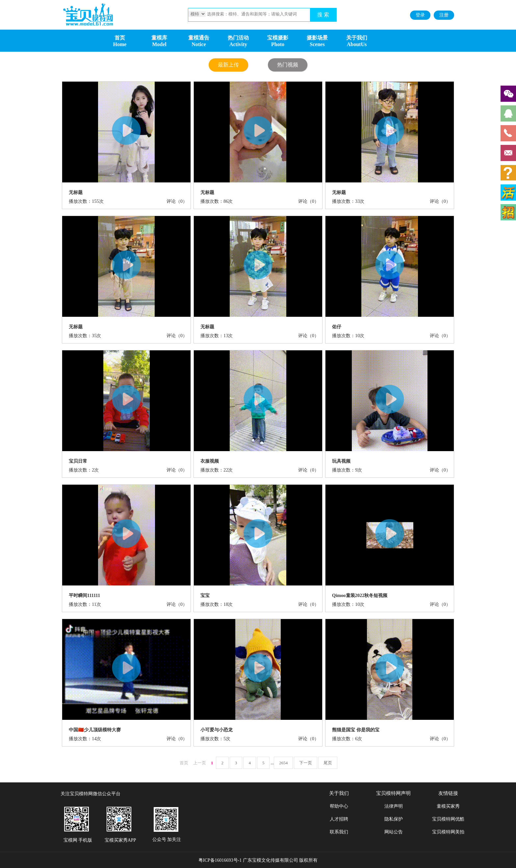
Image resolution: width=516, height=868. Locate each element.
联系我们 (339, 831)
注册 (444, 15)
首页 (120, 38)
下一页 (305, 762)
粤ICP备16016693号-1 (220, 860)
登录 (420, 15)
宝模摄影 (277, 38)
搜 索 (323, 14)
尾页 (327, 762)
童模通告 (198, 38)
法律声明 (393, 806)
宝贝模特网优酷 (448, 819)
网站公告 (393, 831)
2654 (283, 762)
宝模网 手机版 (78, 840)
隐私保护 (393, 819)
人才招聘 (339, 819)
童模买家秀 (448, 806)
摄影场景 (317, 38)
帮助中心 (339, 806)
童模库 (159, 38)
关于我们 (356, 38)
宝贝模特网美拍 (448, 831)
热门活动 (238, 38)
